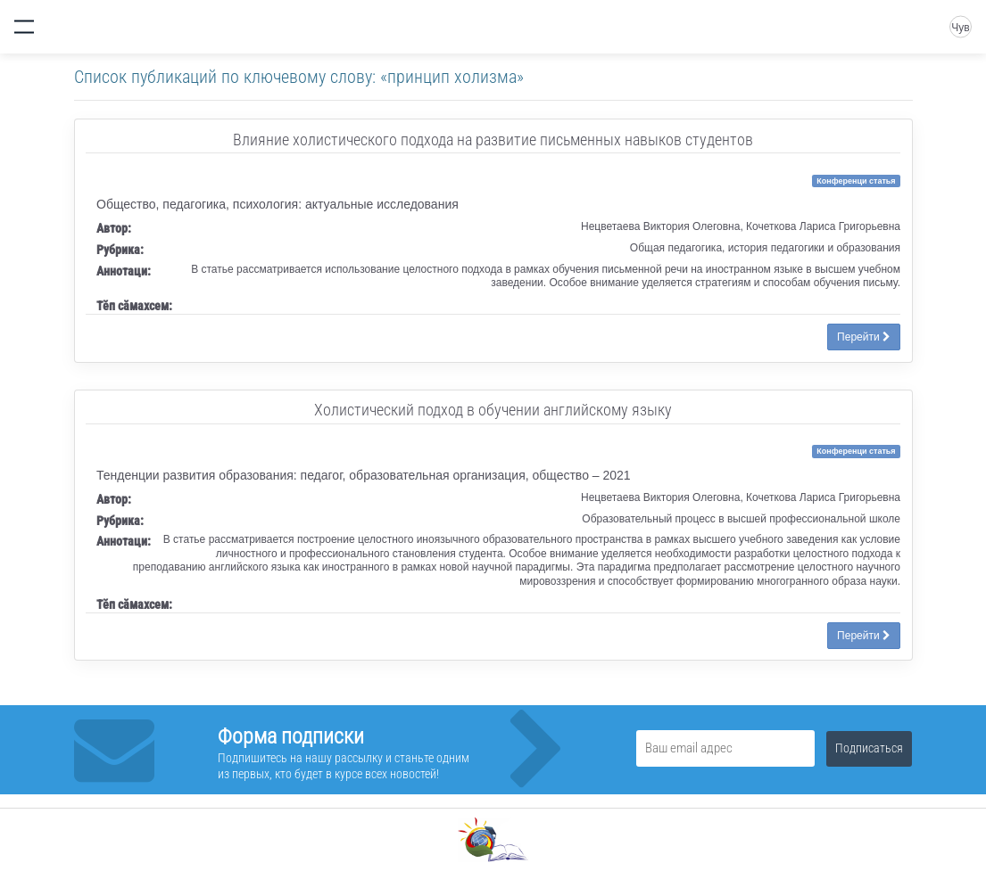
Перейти (864, 337)
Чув (960, 27)
